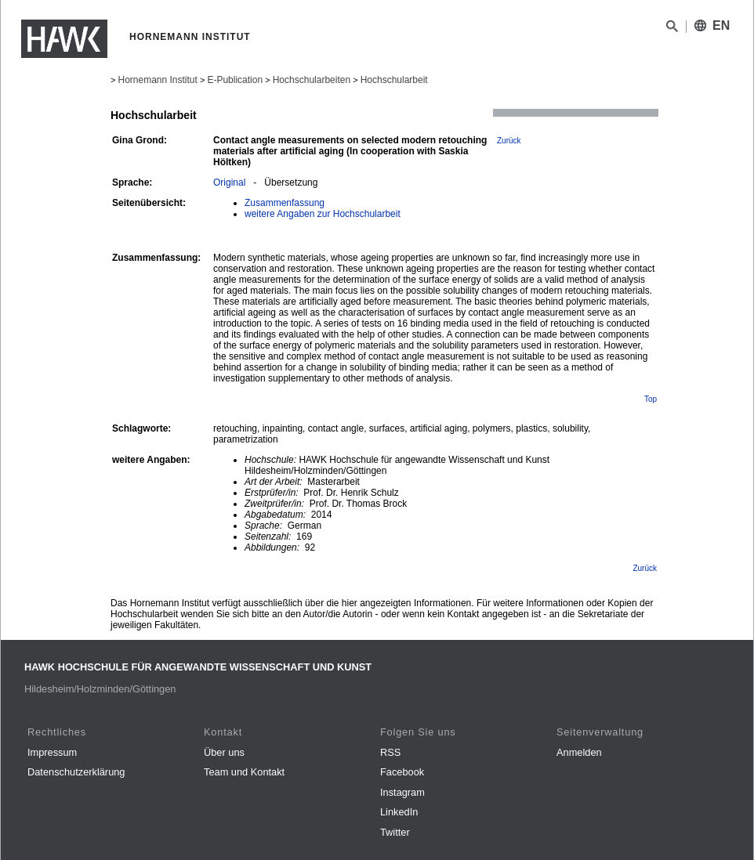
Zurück (509, 140)
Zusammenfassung (284, 202)
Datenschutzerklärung (76, 772)
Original (229, 182)
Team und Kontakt (244, 772)
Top (650, 399)
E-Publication (235, 79)
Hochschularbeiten (311, 79)
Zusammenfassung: (156, 257)
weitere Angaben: (151, 459)
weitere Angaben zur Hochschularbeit (323, 213)
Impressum (52, 752)
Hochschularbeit (394, 79)
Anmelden (579, 752)
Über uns (224, 752)
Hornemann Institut (157, 79)
